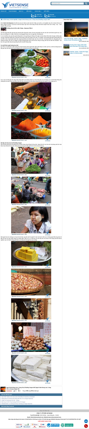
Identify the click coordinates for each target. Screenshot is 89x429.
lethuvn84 (35, 16)
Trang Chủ (18, 5)
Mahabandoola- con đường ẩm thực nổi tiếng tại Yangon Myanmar (17, 403)
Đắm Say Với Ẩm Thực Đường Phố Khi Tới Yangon (13, 402)
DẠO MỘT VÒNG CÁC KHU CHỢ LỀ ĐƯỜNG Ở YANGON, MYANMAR (18, 396)
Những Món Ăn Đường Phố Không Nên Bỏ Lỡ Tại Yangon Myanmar (17, 398)
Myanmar (11, 23)
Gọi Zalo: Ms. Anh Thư (32, 15)
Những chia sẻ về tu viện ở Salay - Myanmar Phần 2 (17, 29)
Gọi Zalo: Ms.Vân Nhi (46, 15)
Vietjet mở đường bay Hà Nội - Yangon (10, 400)
